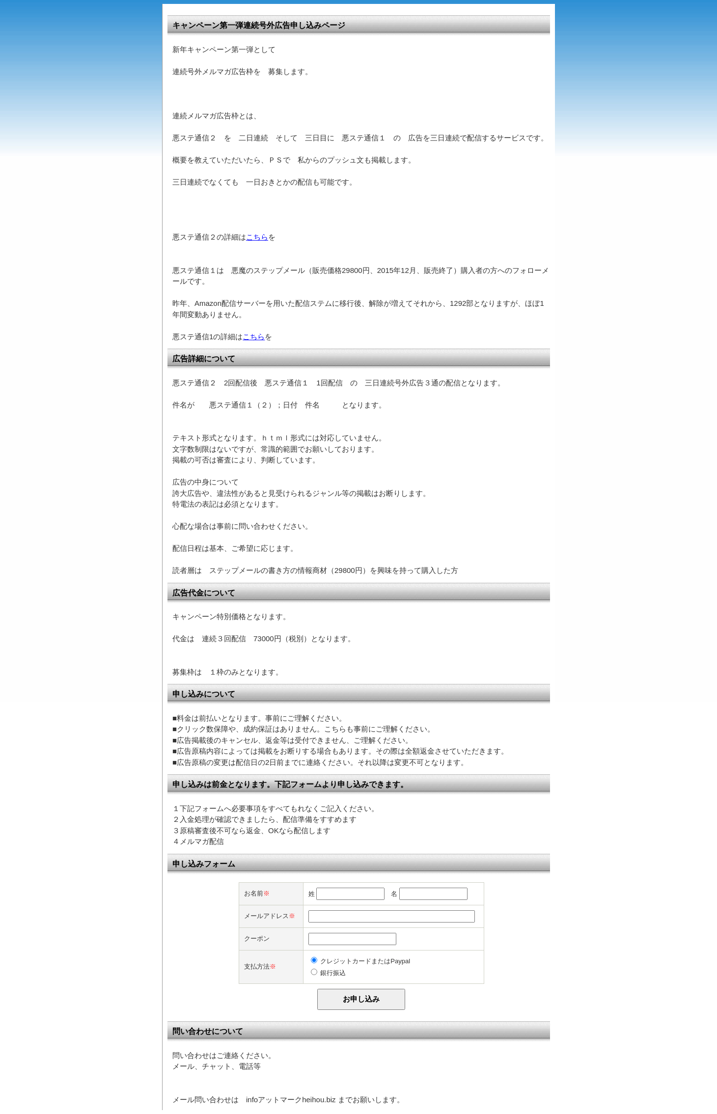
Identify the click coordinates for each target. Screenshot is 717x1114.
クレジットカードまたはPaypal (365, 961)
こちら (257, 237)
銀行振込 (333, 973)
